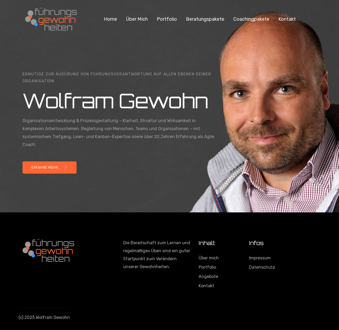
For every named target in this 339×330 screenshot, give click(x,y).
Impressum (260, 257)
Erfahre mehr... (50, 167)
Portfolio (167, 19)
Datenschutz (262, 267)
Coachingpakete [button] (251, 19)
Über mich (137, 19)
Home (110, 19)
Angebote (208, 276)
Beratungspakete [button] (205, 19)
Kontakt (287, 19)
